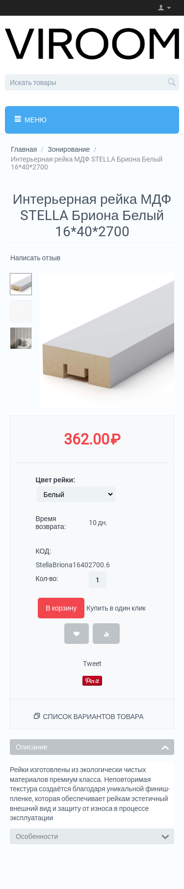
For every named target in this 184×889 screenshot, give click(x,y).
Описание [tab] (92, 746)
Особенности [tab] (92, 835)
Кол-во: (47, 579)
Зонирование (69, 149)
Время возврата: (51, 522)
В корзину (61, 608)
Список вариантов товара (93, 717)
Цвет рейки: (55, 480)
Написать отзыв (35, 258)
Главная (24, 149)
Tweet (92, 663)
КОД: (43, 551)
